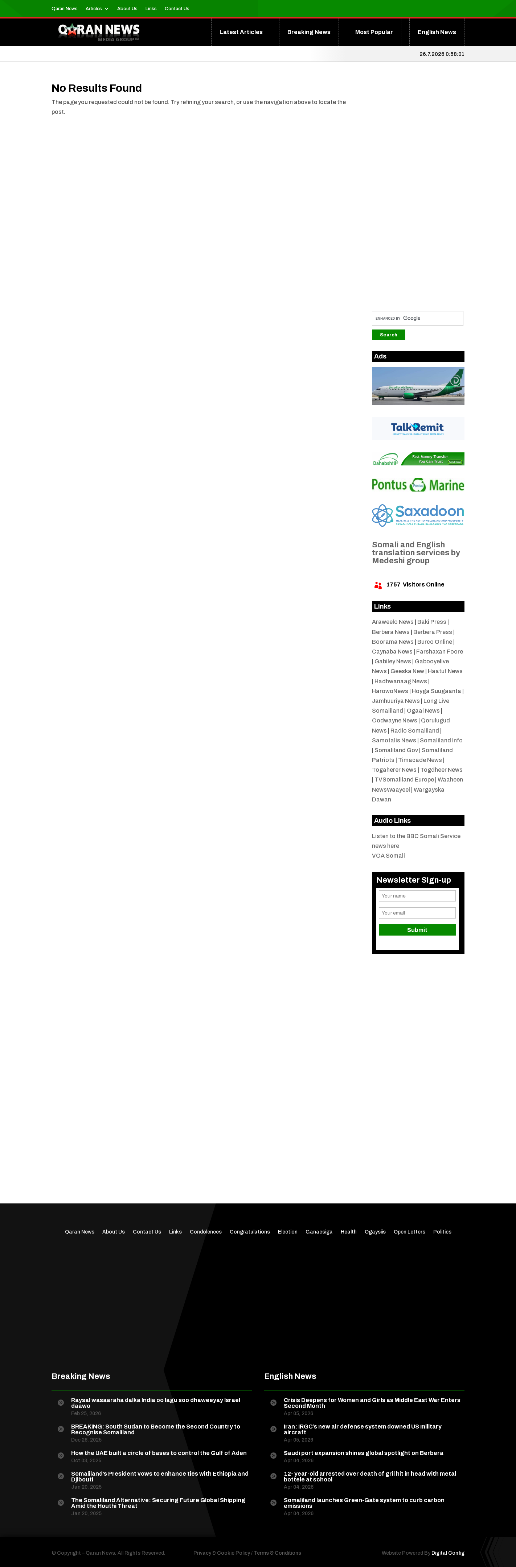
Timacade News (420, 760)
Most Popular (374, 32)
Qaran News (65, 8)
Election (288, 1232)
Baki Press (431, 622)
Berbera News (391, 632)
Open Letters (409, 1232)
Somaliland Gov (396, 750)
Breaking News (309, 32)
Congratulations (250, 1232)
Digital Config (447, 1553)
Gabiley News (392, 661)
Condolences (206, 1232)
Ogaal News (423, 711)
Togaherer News (394, 770)
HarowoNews (390, 691)
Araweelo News (393, 622)
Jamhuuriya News (396, 701)
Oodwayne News (394, 720)
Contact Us (177, 8)
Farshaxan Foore (439, 651)
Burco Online (434, 642)
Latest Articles (241, 32)
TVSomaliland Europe (404, 779)
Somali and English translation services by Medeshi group (416, 552)
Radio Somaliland (414, 730)
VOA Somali (388, 856)
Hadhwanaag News (400, 681)
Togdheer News (441, 770)
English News (437, 32)
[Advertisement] (418, 191)
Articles (94, 8)
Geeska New (407, 671)
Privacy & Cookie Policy (221, 1553)
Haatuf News (445, 671)
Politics (442, 1232)
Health (349, 1232)
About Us (127, 8)
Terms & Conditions (277, 1553)
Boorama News (393, 642)
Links (151, 8)
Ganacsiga (319, 1232)
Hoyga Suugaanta (436, 691)
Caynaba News (392, 651)
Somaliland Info (441, 740)
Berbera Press (432, 632)
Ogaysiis (375, 1232)
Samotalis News (394, 740)
